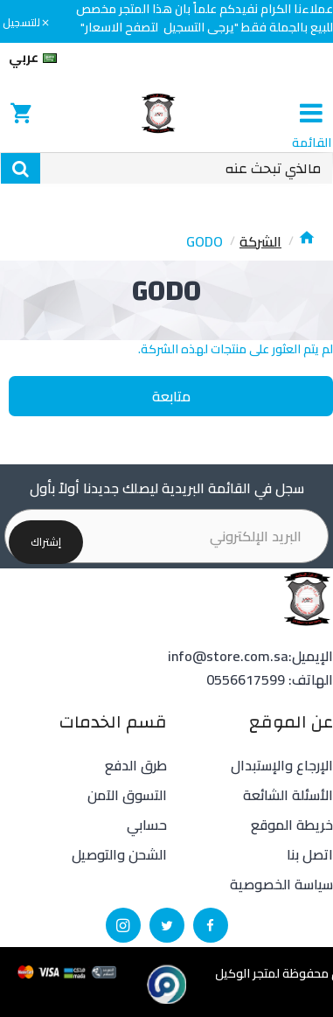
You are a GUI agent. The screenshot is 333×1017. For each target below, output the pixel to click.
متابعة (171, 396)
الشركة (260, 241)
